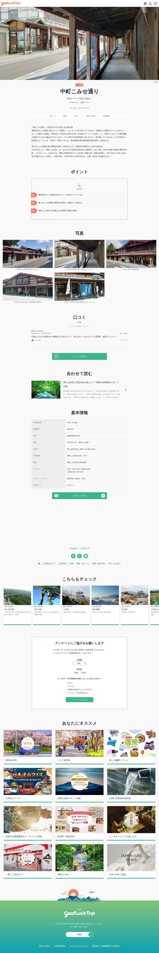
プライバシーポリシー (79, 946)
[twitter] (79, 556)
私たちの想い (44, 946)
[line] (86, 556)
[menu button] (155, 3)
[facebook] (73, 556)
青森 (71, 564)
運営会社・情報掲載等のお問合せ (106, 946)
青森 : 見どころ (83, 564)
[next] (156, 604)
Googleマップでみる (78, 548)
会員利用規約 (60, 946)
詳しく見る (124, 333)
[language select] (145, 3)
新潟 (119, 137)
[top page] (39, 563)
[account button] (150, 3)
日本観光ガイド (49, 564)
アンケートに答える (79, 700)
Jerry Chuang (38, 331)
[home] (10, 4)
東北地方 (62, 564)
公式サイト (71, 485)
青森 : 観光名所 (98, 564)
